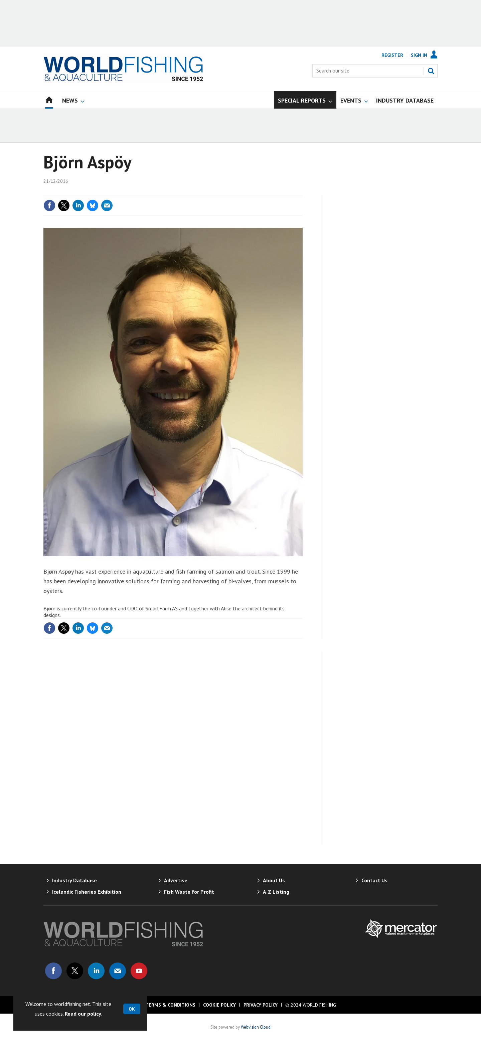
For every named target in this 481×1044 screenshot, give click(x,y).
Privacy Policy (261, 1005)
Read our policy (83, 1013)
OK (132, 1009)
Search (431, 70)
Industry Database (74, 880)
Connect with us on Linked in (96, 971)
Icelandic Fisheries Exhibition (86, 891)
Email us (117, 971)
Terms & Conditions (170, 1005)
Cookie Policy (219, 1005)
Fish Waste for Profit (189, 891)
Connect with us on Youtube (139, 971)
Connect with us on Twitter (75, 971)
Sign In (419, 55)
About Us (274, 880)
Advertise (175, 880)
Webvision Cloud (256, 1027)
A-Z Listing (276, 891)
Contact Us (374, 880)
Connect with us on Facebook (53, 971)
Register (392, 55)
